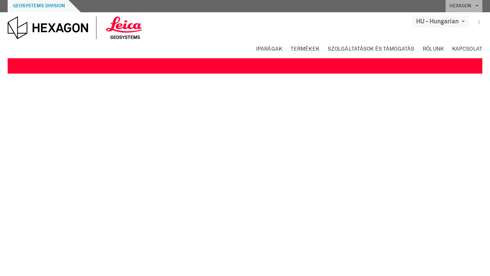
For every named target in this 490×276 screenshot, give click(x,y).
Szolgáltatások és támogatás (371, 49)
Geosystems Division (39, 6)
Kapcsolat (467, 49)
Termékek (305, 49)
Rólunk (433, 49)
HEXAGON (464, 6)
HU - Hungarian (440, 21)
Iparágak (269, 49)
